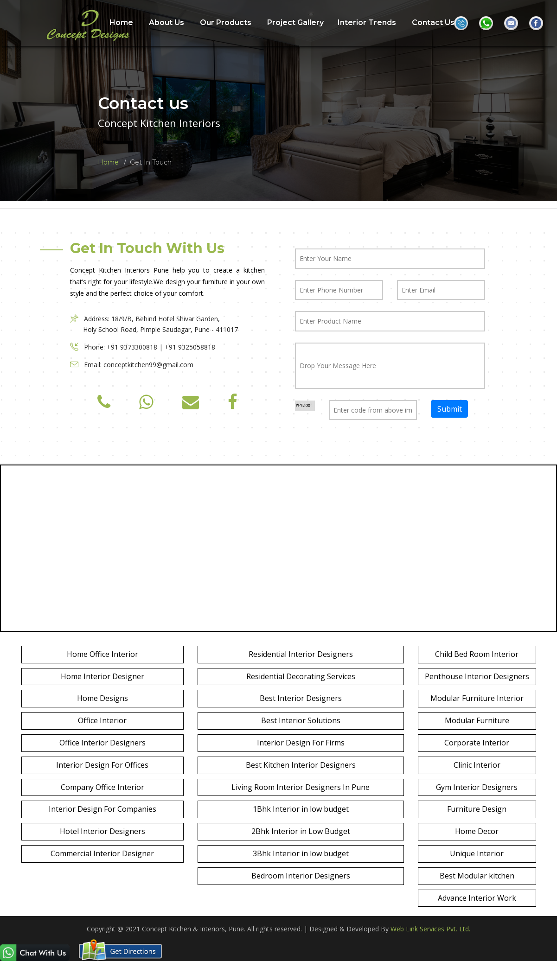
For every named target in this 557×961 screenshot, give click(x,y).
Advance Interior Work (477, 898)
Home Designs (102, 698)
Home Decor (477, 831)
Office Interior (102, 720)
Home (108, 162)
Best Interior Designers (301, 698)
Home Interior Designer (102, 676)
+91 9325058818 (190, 347)
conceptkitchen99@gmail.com (148, 364)
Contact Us (433, 22)
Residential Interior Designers (301, 654)
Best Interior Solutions (300, 720)
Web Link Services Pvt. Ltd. (430, 928)
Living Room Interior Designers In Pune (300, 787)
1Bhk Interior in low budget (301, 809)
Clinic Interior (477, 765)
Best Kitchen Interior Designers (301, 765)
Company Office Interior (102, 787)
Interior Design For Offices (102, 765)
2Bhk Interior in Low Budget (300, 831)
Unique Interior (477, 853)
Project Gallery (295, 22)
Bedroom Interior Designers (300, 876)
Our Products (225, 22)
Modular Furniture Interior (477, 698)
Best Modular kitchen (477, 876)
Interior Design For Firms (301, 743)
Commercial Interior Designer (102, 853)
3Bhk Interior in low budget (301, 853)
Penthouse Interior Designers (477, 676)
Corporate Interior (476, 743)
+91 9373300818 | (136, 347)
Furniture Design (476, 809)
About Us (166, 22)
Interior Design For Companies (102, 809)
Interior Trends (367, 22)
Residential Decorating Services (300, 676)
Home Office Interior (102, 654)
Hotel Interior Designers (102, 831)
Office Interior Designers (102, 743)
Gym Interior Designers (477, 787)
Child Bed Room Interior (477, 654)
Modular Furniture (477, 720)
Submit (449, 408)
